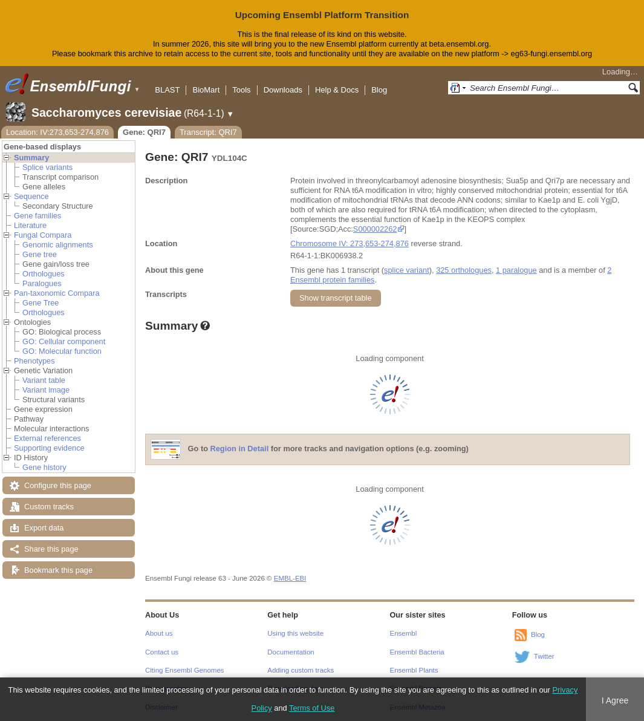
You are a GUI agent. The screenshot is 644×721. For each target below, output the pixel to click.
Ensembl (403, 633)
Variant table (43, 380)
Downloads (283, 89)
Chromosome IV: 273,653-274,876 (349, 243)
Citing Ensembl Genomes (184, 670)
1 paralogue (516, 270)
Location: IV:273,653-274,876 (57, 132)
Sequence (31, 196)
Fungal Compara (42, 235)
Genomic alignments (57, 244)
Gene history (44, 467)
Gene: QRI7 (144, 132)
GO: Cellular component (63, 341)
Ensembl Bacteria (417, 652)
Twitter (544, 656)
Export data (43, 527)
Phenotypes (34, 360)
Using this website (295, 633)
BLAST (167, 89)
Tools (241, 89)
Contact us (161, 652)
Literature (30, 225)
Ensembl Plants (414, 670)
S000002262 (375, 228)
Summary (31, 157)
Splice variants (47, 167)
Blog (379, 89)
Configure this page (57, 485)
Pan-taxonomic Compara (57, 293)
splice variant (406, 270)
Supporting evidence (49, 447)
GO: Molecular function (62, 351)
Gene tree (39, 254)
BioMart (206, 89)
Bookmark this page (58, 570)
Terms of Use (311, 708)
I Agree (615, 700)
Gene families (37, 215)
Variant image (46, 389)
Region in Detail (239, 448)
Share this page (51, 548)
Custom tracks (49, 506)
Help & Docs (337, 89)
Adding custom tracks (300, 670)
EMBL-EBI (290, 578)
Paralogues (42, 283)
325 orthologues (464, 270)
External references (47, 438)
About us (158, 633)
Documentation (290, 652)
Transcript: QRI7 (208, 132)
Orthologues (43, 273)
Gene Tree (40, 302)
